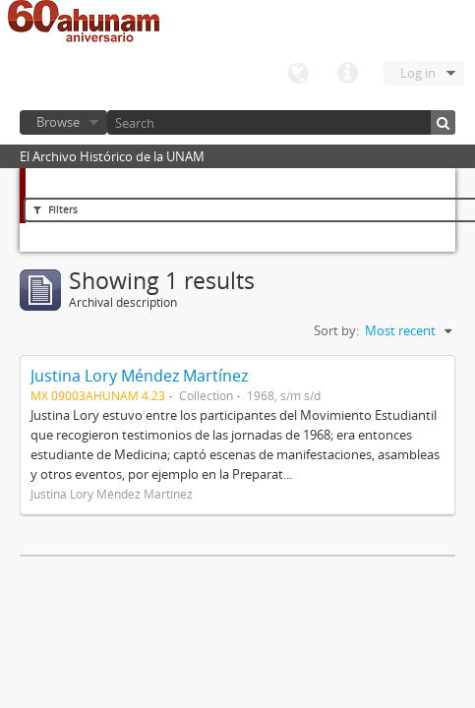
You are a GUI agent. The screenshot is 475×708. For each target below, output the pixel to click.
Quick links (347, 73)
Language (298, 73)
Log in (418, 73)
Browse (58, 122)
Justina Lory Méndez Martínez (139, 375)
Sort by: (336, 330)
